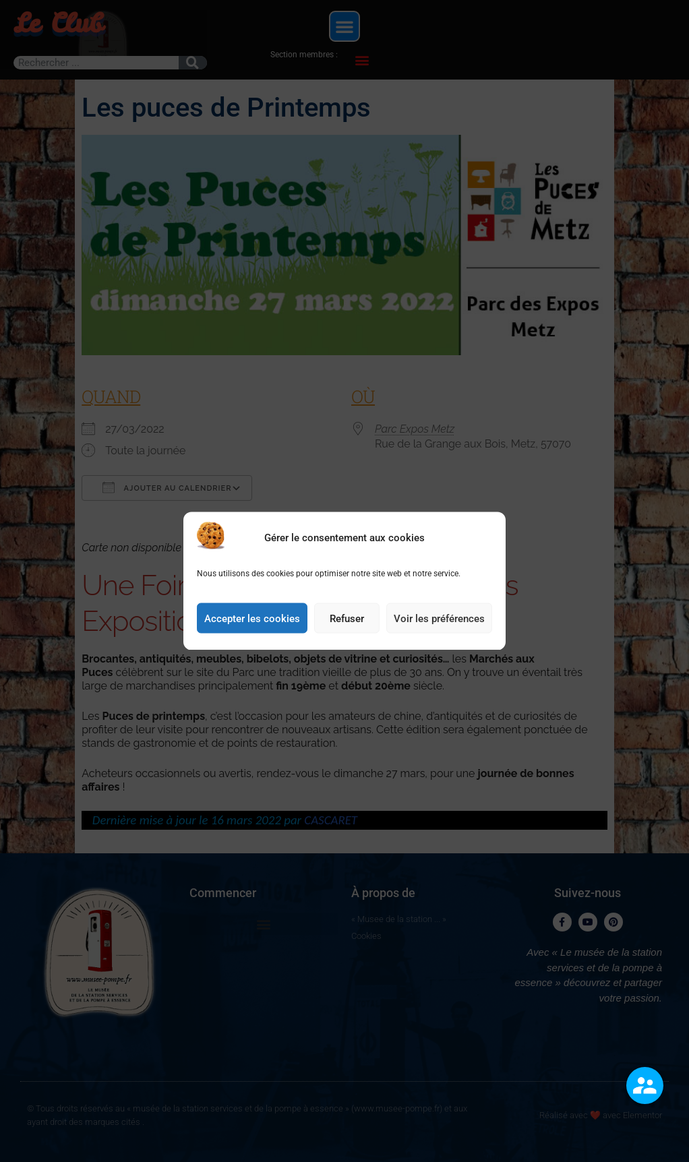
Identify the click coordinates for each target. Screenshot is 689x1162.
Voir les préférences (439, 625)
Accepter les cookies (252, 625)
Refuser (347, 625)
